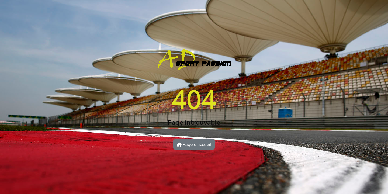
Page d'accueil (194, 144)
